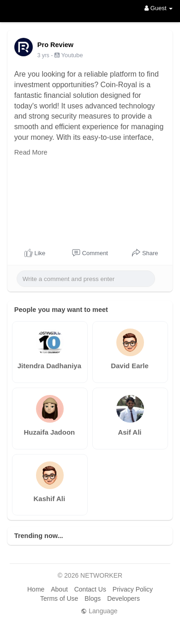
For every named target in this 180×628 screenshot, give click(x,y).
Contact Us (90, 589)
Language (99, 611)
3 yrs (43, 55)
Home (35, 589)
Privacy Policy (133, 589)
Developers (123, 598)
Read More (31, 152)
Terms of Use (59, 598)
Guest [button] (158, 8)
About (59, 589)
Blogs (92, 598)
